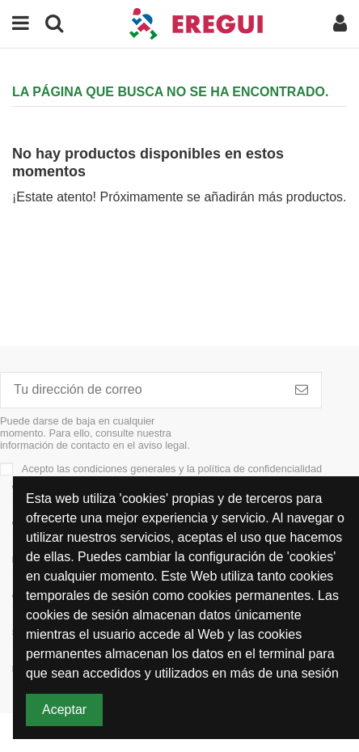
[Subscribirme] (301, 390)
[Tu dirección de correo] (141, 390)
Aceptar (64, 709)
